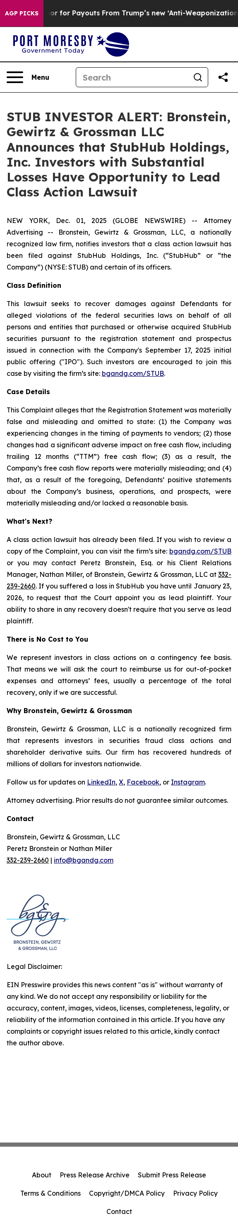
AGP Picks (21, 13)
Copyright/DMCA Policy (127, 1193)
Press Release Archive (95, 1175)
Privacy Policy (195, 1193)
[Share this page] (223, 77)
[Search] (132, 77)
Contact (119, 1211)
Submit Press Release (172, 1175)
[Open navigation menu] (28, 77)
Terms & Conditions (50, 1193)
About (41, 1175)
